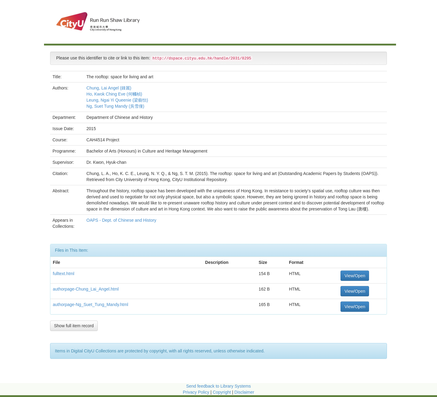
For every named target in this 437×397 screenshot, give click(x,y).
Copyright (222, 392)
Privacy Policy (196, 392)
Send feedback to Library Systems (218, 386)
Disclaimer (244, 392)
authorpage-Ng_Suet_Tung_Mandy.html (90, 304)
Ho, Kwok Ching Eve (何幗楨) (114, 94)
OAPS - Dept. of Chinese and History (122, 220)
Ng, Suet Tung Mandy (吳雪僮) (115, 106)
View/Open (354, 275)
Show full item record (74, 325)
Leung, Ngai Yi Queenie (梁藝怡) (117, 100)
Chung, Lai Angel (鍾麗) (108, 88)
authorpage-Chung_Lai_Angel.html (86, 289)
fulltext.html (63, 273)
